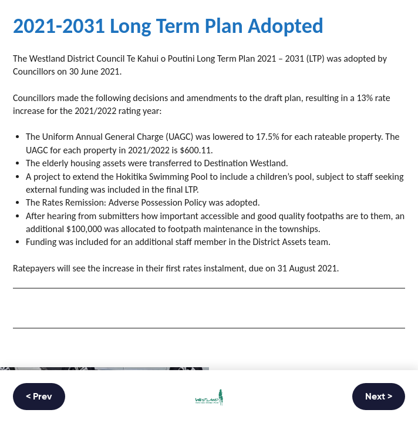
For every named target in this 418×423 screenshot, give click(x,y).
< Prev (39, 397)
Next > (378, 397)
